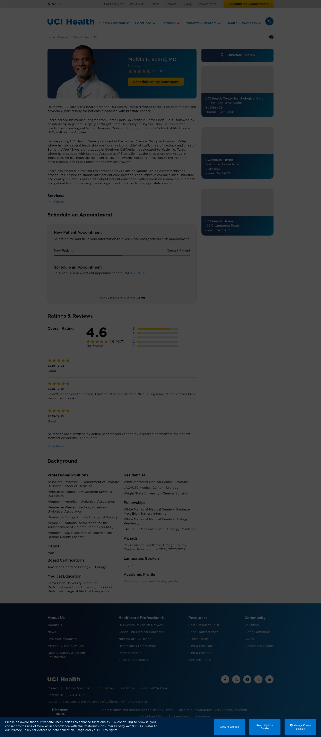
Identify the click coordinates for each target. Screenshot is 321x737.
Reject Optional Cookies (265, 727)
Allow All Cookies (229, 727)
